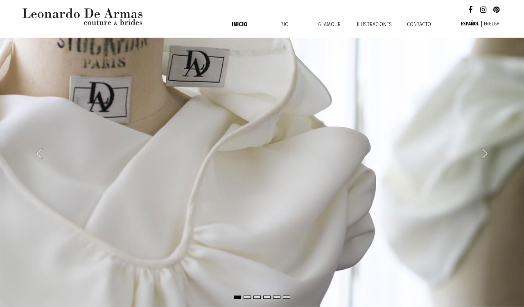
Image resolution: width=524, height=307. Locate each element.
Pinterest (496, 10)
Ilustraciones (374, 24)
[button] (39, 153)
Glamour (329, 24)
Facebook (470, 10)
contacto (419, 24)
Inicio (240, 24)
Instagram (483, 10)
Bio (284, 24)
